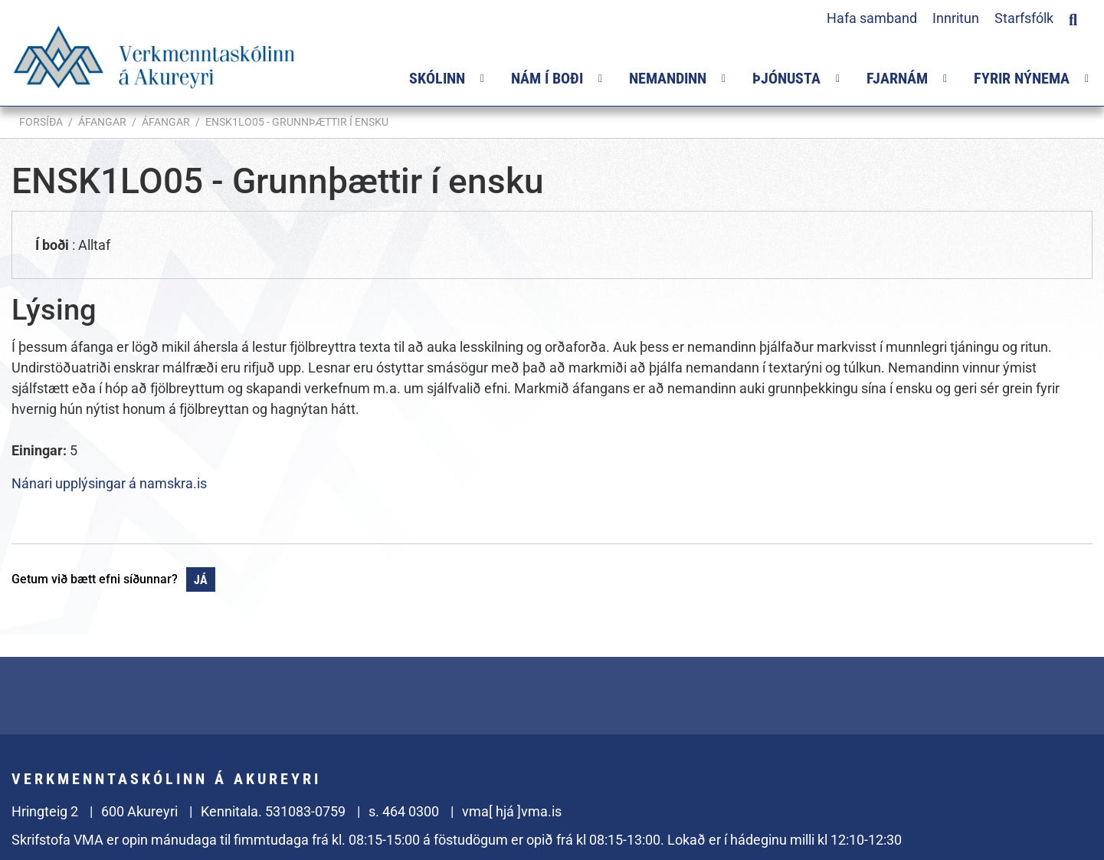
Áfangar (102, 122)
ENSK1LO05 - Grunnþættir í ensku (296, 122)
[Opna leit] (1073, 17)
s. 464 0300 (404, 811)
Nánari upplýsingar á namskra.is (109, 483)
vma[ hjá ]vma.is (512, 811)
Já (201, 580)
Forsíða (41, 122)
